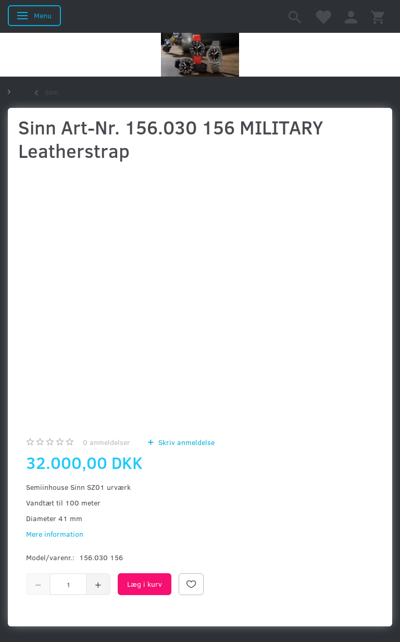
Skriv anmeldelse (185, 442)
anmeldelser (106, 442)
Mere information (54, 534)
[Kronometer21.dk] (200, 55)
